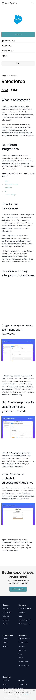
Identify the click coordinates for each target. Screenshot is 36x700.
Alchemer (5, 646)
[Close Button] (34, 691)
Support (4, 56)
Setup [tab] (14, 89)
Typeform (5, 642)
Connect (18, 34)
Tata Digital (21, 680)
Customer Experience (25, 608)
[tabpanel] (18, 325)
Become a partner (24, 662)
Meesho (5, 684)
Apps (4, 76)
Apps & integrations (24, 638)
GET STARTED (18, 589)
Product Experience (24, 624)
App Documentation (8, 41)
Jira (6, 191)
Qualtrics (5, 638)
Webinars (21, 646)
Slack (6, 181)
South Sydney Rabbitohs (10, 688)
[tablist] (18, 90)
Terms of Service (7, 51)
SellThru (20, 688)
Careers (5, 624)
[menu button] (32, 2)
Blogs (20, 654)
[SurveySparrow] (9, 3)
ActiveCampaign (10, 195)
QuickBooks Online (11, 184)
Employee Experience (25, 620)
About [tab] (4, 89)
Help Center (22, 658)
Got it (18, 697)
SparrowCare (6, 612)
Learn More (25, 694)
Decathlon (6, 680)
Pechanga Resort (23, 684)
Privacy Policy (6, 46)
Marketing (21, 612)
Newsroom (6, 616)
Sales (20, 616)
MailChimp (8, 188)
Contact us (6, 620)
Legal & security (23, 642)
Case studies (22, 650)
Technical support (24, 665)
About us (5, 608)
